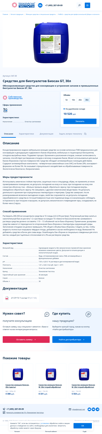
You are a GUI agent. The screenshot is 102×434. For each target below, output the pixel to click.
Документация (46, 134)
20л (80, 100)
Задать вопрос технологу (73, 133)
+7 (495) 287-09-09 (53, 5)
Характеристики (26, 134)
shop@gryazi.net (77, 410)
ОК (82, 426)
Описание (8, 134)
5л (67, 100)
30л (86, 100)
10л (73, 100)
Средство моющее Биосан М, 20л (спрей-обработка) (84, 386)
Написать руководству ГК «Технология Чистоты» (23, 413)
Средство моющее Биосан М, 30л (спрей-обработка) (51, 386)
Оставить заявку (26, 339)
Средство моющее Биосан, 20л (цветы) (15, 386)
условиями (45, 423)
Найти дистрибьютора (71, 339)
